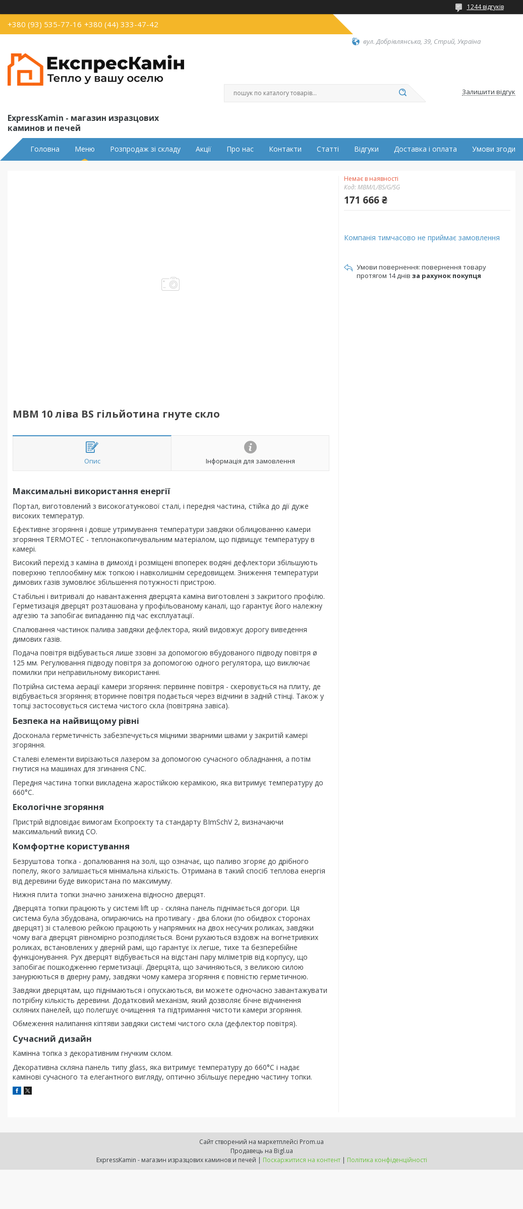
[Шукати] (403, 93)
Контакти (285, 149)
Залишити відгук (488, 92)
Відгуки (366, 149)
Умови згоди (493, 149)
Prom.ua (312, 1141)
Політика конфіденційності (387, 1160)
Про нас (240, 149)
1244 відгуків (485, 7)
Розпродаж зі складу (145, 149)
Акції (203, 149)
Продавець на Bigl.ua (261, 1151)
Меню (85, 149)
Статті (328, 149)
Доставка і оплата (425, 149)
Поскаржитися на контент (301, 1160)
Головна (45, 149)
